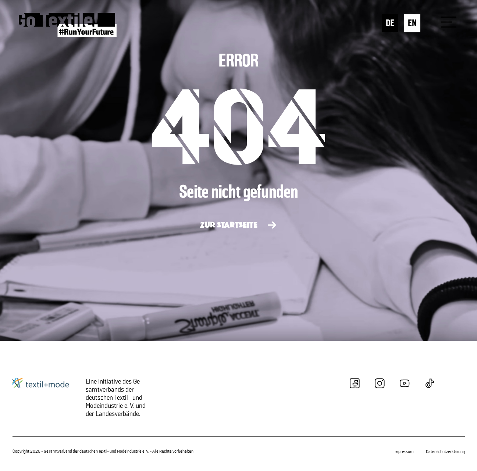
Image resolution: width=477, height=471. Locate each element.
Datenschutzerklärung (445, 451)
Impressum (404, 451)
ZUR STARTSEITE (228, 225)
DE (390, 23)
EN (412, 23)
